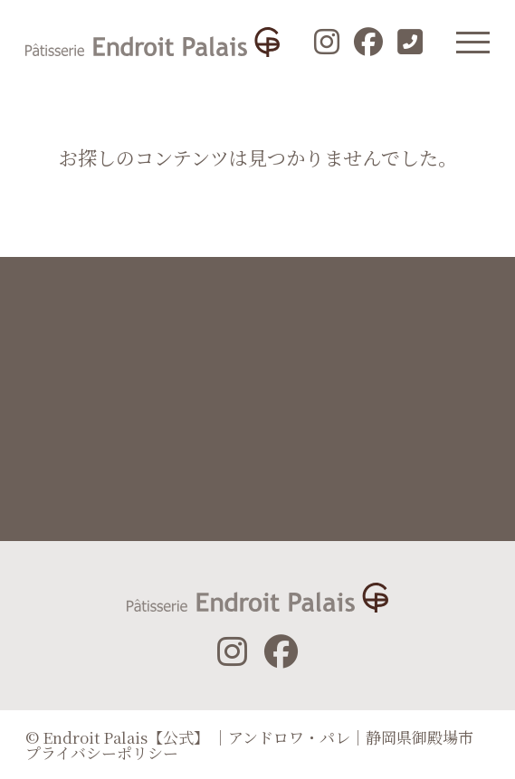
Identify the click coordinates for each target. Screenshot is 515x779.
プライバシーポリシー (101, 752)
